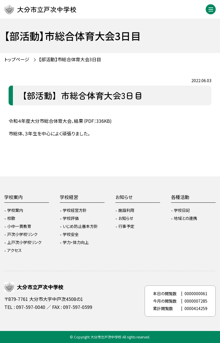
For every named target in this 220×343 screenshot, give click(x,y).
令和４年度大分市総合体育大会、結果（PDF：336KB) (60, 120)
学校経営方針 (75, 210)
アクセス (14, 250)
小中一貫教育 (19, 226)
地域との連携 (185, 218)
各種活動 (180, 197)
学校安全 (71, 234)
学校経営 (69, 197)
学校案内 (13, 197)
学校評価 (71, 218)
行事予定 (126, 226)
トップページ (16, 59)
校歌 (11, 218)
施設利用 (126, 210)
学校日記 (182, 210)
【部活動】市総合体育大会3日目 (70, 59)
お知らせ (124, 197)
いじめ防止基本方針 (80, 226)
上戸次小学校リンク (24, 242)
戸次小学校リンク (22, 234)
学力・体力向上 (76, 242)
